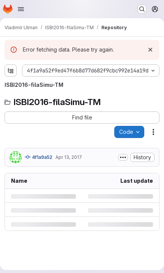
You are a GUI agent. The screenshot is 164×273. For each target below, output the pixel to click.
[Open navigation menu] (21, 9)
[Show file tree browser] (11, 70)
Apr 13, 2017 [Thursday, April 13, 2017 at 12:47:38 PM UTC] (68, 157)
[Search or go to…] (142, 9)
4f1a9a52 (38, 157)
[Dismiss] (150, 49)
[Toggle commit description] (123, 157)
